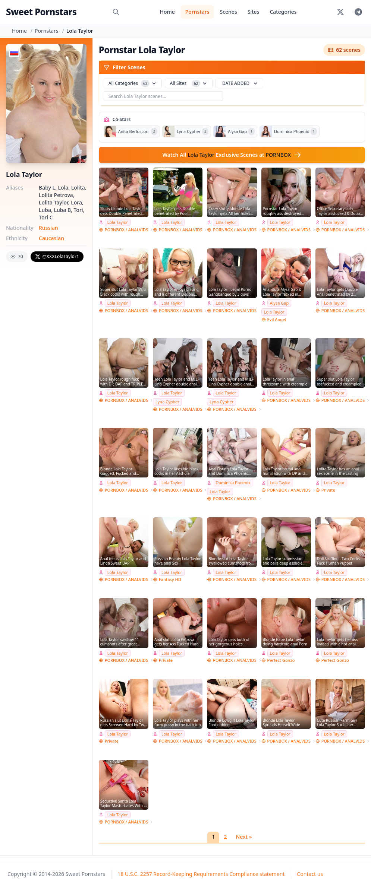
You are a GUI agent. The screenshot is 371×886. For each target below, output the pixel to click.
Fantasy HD (170, 579)
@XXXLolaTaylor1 (57, 256)
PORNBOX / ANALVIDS (126, 229)
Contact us (310, 873)
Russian (48, 227)
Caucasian (51, 238)
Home (167, 11)
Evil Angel (276, 319)
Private (328, 490)
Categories (283, 11)
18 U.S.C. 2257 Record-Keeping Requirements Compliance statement (200, 873)
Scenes (228, 11)
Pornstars (197, 11)
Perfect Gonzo (281, 660)
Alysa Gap (279, 303)
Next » (244, 836)
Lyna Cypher (167, 401)
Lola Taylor (117, 222)
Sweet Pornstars (41, 12)
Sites (254, 11)
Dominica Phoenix (233, 482)
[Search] (116, 12)
